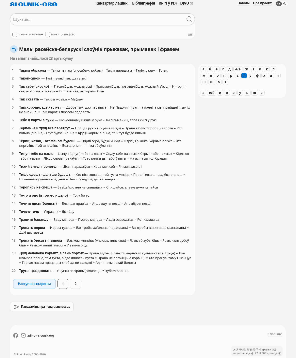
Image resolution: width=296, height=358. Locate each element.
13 (14, 195)
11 (14, 174)
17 (14, 227)
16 (14, 219)
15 (14, 211)
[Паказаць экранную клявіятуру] (190, 34)
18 (14, 240)
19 (14, 253)
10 (14, 166)
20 (14, 270)
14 (14, 203)
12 (14, 187)
